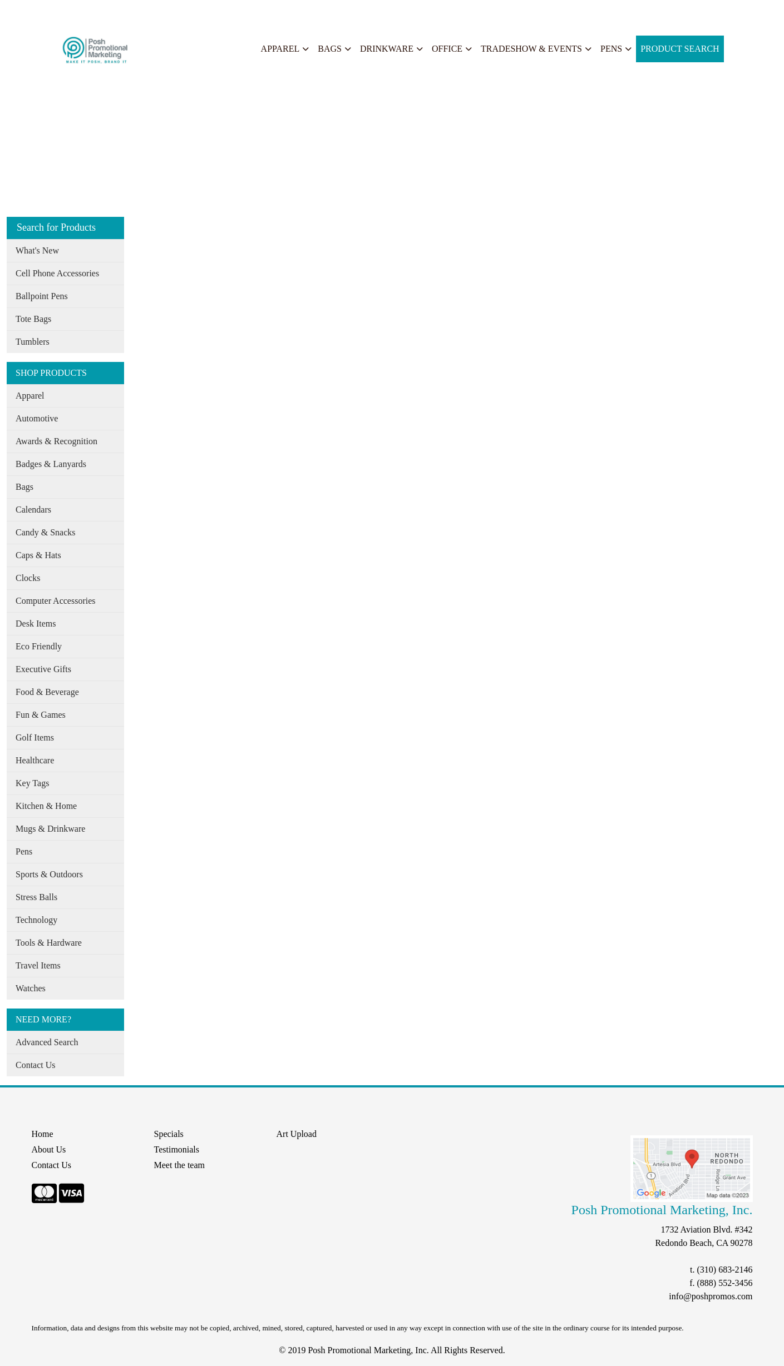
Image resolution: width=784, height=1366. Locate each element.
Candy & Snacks (46, 532)
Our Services (105, 12)
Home (21, 12)
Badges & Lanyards (51, 464)
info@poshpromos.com (710, 1296)
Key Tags (32, 783)
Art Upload (297, 1134)
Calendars (33, 509)
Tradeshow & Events (531, 48)
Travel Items (38, 965)
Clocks (28, 578)
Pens (611, 48)
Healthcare (35, 760)
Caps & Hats (38, 555)
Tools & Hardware (49, 942)
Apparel (280, 48)
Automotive (37, 418)
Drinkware (386, 48)
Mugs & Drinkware (50, 828)
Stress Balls (36, 897)
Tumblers (33, 341)
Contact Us (36, 1065)
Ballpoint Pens (42, 296)
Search (186, 12)
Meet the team (179, 1165)
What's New (37, 250)
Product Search (679, 48)
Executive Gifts (43, 669)
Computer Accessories (56, 600)
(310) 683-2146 (725, 1269)
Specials (151, 12)
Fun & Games (41, 714)
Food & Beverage (47, 692)
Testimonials (177, 1149)
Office (447, 48)
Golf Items (35, 737)
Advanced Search (47, 1042)
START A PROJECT (243, 12)
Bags (330, 48)
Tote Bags (33, 319)
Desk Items (36, 623)
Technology (36, 920)
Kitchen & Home (46, 806)
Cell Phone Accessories (57, 273)
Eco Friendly (39, 646)
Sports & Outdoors (49, 874)
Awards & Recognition (56, 441)
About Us (57, 12)
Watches (31, 988)
